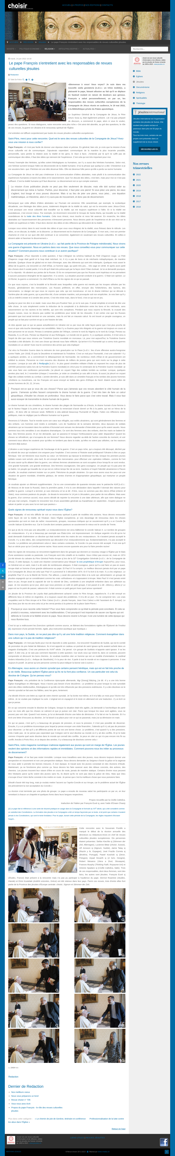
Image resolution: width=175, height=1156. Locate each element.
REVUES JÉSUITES (95, 1137)
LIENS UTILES (77, 1137)
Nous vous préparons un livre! (25, 1095)
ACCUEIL (67, 5)
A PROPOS (78, 5)
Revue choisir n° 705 (20, 1099)
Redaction (14, 74)
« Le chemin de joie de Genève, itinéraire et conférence (60, 1118)
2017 (138, 200)
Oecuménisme (143, 86)
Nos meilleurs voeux (20, 1091)
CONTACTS (107, 5)
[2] (9, 628)
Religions (140, 92)
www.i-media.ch (104, 1151)
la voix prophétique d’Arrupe (90, 561)
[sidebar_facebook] (2, 565)
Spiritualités (141, 97)
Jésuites (140, 81)
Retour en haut (118, 1128)
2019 (138, 190)
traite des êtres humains (38, 215)
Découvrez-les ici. (149, 149)
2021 (138, 179)
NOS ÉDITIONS (92, 5)
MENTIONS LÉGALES (13, 1151)
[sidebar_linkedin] (2, 576)
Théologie (140, 102)
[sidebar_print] (2, 587)
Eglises (139, 76)
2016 (138, 206)
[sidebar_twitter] (2, 571)
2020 (138, 184)
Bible (138, 70)
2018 (138, 195)
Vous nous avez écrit (20, 1103)
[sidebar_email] (2, 582)
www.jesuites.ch (159, 63)
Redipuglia (44, 363)
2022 (138, 174)
